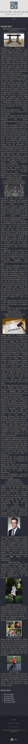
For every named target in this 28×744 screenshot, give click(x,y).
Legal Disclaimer (14, 723)
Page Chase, (15, 556)
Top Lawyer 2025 (9, 702)
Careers (14, 719)
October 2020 (6, 26)
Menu (14, 19)
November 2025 (9, 700)
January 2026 (8, 696)
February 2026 (9, 694)
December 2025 (9, 698)
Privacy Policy (14, 727)
